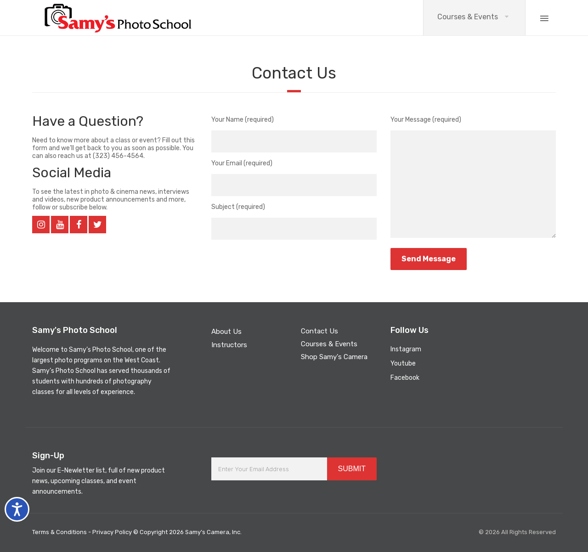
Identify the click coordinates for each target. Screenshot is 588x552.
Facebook (404, 378)
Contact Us (319, 331)
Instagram (405, 349)
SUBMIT (352, 469)
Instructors (229, 345)
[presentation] (281, 261)
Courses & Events (467, 16)
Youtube (403, 363)
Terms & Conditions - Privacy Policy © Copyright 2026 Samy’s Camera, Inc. (137, 532)
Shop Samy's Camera (334, 357)
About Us (226, 331)
